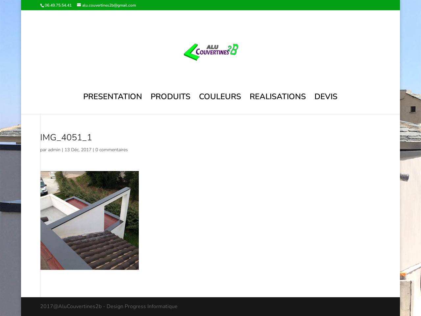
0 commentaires (111, 150)
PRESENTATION (112, 98)
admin (54, 150)
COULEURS (220, 98)
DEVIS (325, 98)
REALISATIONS (278, 98)
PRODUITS (170, 98)
